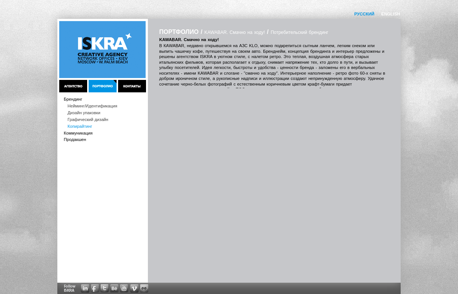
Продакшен (75, 139)
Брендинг (73, 99)
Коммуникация (78, 133)
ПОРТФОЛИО (178, 32)
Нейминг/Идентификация (92, 106)
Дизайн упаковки (84, 112)
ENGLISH (390, 14)
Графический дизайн (88, 119)
